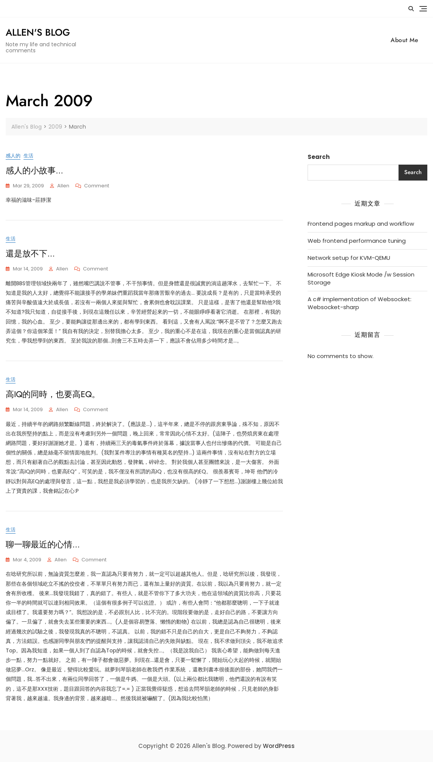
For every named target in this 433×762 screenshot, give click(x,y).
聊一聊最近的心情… (43, 544)
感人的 (13, 155)
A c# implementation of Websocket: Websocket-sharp (359, 303)
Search (319, 157)
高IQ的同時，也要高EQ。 (53, 394)
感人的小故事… (34, 170)
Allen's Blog (38, 32)
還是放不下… (30, 253)
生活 (28, 155)
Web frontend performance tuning (357, 241)
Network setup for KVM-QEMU (349, 258)
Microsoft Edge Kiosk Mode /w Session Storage (361, 278)
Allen (63, 185)
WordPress (279, 746)
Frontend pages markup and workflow (361, 224)
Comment (96, 186)
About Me (404, 40)
